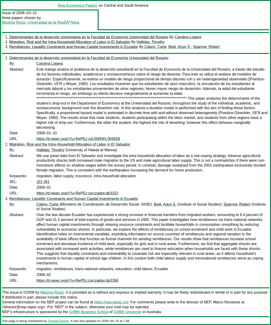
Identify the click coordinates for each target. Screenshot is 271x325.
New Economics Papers (77, 5)
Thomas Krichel (58, 321)
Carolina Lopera (188, 37)
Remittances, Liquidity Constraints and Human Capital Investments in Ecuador (73, 47)
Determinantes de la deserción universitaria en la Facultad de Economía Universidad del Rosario (88, 37)
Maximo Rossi (13, 22)
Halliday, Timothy (151, 42)
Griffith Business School (89, 312)
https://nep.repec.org (111, 302)
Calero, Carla (155, 47)
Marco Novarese (226, 302)
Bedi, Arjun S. (179, 47)
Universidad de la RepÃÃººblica (53, 22)
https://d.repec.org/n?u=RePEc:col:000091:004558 (78, 139)
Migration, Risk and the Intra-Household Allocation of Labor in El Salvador (69, 42)
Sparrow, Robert (206, 47)
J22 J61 (42, 182)
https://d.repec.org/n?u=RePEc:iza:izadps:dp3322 (77, 193)
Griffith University (127, 312)
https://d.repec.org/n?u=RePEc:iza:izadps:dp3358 (77, 280)
